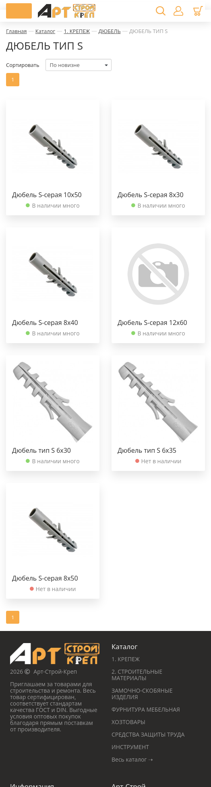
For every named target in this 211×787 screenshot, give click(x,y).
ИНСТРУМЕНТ (130, 747)
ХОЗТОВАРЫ (128, 722)
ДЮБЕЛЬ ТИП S (148, 31)
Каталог (45, 31)
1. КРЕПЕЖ (77, 31)
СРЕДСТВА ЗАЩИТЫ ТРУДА (148, 734)
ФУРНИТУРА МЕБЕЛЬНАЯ (146, 709)
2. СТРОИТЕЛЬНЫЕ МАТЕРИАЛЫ (137, 675)
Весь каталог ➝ (132, 759)
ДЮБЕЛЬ (110, 31)
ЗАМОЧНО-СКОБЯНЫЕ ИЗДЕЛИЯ (142, 694)
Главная (16, 31)
